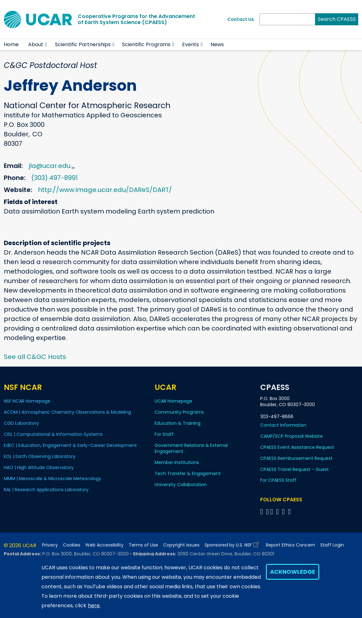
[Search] (287, 19)
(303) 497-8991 (54, 177)
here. (94, 605)
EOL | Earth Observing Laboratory (40, 456)
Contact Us (240, 19)
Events (190, 44)
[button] (46, 44)
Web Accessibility (104, 545)
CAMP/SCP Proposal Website (291, 436)
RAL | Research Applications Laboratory (46, 489)
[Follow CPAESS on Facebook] (262, 511)
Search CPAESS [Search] (337, 19)
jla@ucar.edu (51, 165)
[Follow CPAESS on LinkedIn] (278, 511)
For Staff (164, 434)
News (217, 44)
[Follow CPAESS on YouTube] (290, 511)
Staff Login (332, 545)
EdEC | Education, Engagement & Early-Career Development (70, 445)
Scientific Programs (146, 44)
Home (11, 44)
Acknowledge (292, 572)
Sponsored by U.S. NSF (233, 543)
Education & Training (177, 423)
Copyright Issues (181, 545)
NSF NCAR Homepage (27, 401)
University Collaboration (181, 484)
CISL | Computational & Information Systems (53, 434)
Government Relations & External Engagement (191, 448)
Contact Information (283, 425)
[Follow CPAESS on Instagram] (284, 511)
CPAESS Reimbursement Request (296, 458)
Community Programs (179, 412)
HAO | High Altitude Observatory (39, 467)
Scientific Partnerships (83, 44)
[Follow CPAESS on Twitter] (272, 511)
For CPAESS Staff (278, 480)
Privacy (50, 545)
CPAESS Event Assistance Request (297, 447)
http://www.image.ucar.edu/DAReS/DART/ (105, 189)
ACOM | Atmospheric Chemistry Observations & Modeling (67, 412)
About (35, 44)
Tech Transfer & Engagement (188, 473)
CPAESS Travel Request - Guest (294, 469)
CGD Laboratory (21, 423)
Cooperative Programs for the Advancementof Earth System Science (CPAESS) (136, 19)
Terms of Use (143, 545)
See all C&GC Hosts (35, 356)
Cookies (71, 545)
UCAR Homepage (173, 401)
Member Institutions (177, 462)
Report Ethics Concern (290, 545)
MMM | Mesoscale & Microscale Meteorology (52, 478)
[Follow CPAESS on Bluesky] (267, 511)
